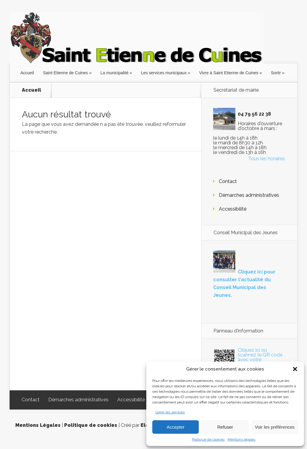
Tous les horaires (266, 158)
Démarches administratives (249, 195)
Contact (228, 181)
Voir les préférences (275, 427)
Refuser (225, 427)
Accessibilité (232, 209)
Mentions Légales (38, 425)
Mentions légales (241, 439)
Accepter (175, 427)
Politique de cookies (208, 439)
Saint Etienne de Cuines (65, 72)
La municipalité (114, 72)
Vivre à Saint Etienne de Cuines (228, 72)
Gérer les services (170, 412)
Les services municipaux (164, 72)
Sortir (276, 72)
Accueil (27, 72)
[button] (295, 369)
